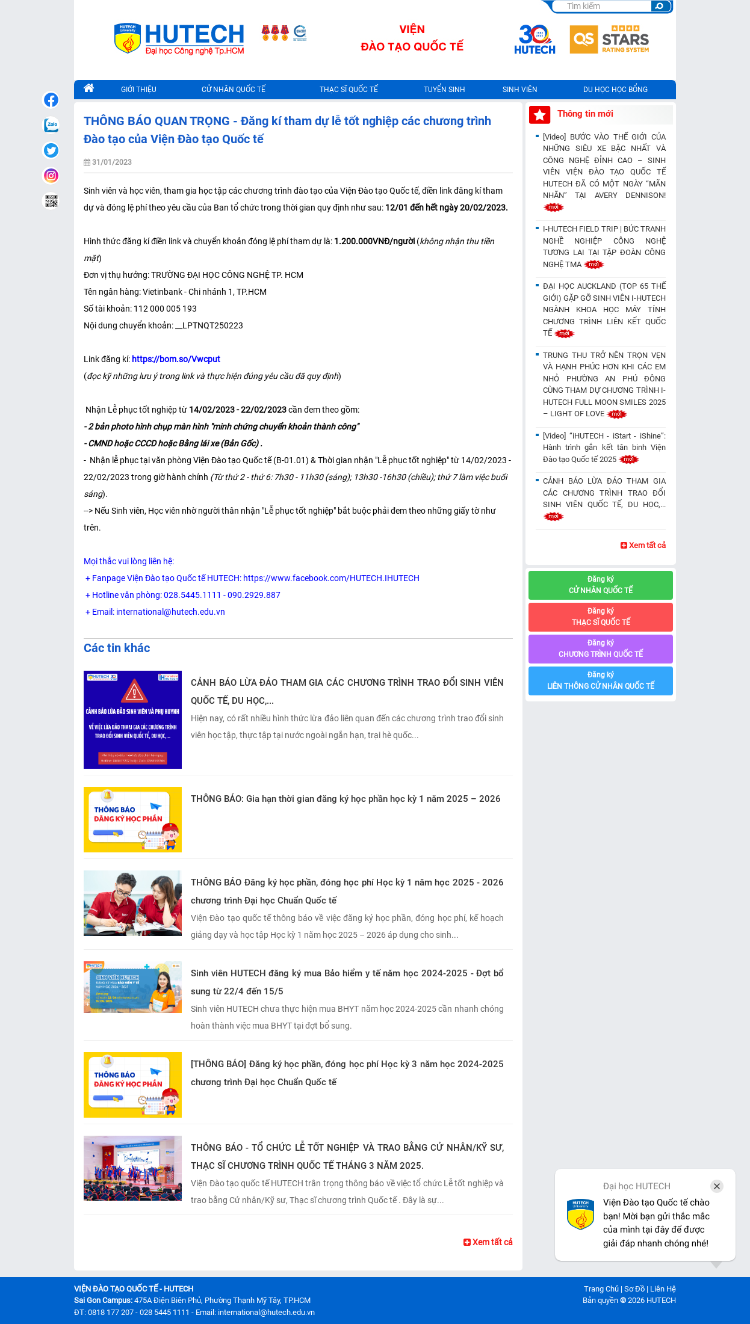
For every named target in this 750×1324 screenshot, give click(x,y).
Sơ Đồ (634, 1288)
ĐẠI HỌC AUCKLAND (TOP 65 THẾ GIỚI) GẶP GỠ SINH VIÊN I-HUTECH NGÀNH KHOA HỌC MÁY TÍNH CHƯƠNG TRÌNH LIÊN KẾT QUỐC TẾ (604, 309)
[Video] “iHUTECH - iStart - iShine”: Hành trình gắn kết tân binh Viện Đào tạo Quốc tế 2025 (604, 447)
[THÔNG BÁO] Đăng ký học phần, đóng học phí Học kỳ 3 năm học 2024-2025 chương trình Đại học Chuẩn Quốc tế (347, 1073)
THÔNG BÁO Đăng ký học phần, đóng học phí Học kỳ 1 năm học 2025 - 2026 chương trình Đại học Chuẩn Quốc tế (347, 891)
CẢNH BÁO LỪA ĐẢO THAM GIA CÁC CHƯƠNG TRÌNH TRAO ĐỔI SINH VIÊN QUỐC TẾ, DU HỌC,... (347, 691)
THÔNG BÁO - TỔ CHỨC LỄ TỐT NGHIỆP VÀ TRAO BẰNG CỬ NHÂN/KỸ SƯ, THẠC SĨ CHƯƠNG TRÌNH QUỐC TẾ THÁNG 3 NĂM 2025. (347, 1156)
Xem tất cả (488, 1242)
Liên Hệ (663, 1288)
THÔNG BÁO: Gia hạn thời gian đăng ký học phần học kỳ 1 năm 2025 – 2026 (346, 798)
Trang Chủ (601, 1288)
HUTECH (661, 1300)
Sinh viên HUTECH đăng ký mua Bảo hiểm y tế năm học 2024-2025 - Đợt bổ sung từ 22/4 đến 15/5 (347, 982)
